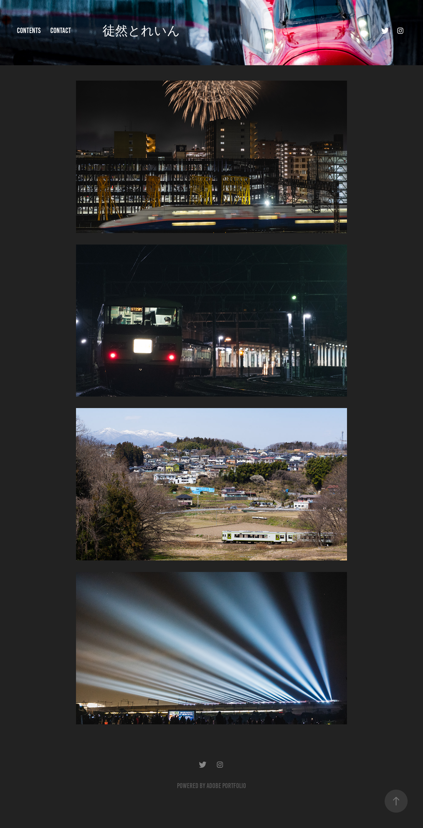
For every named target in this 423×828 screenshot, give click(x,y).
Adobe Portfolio (226, 786)
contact (60, 30)
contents (29, 30)
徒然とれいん (141, 30)
